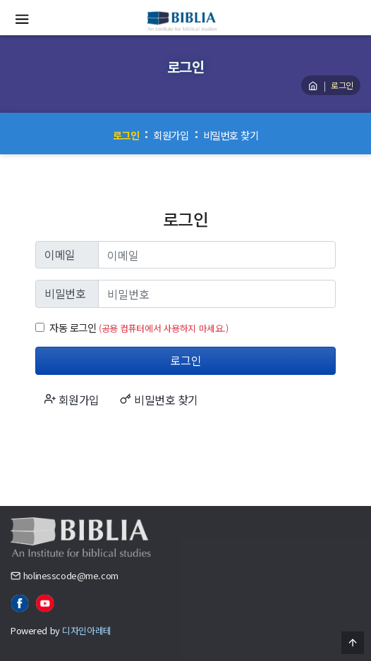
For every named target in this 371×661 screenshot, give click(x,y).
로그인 (126, 135)
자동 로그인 (72, 327)
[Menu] (22, 20)
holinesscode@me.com (70, 575)
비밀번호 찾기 (231, 135)
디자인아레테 (86, 630)
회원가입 (170, 135)
